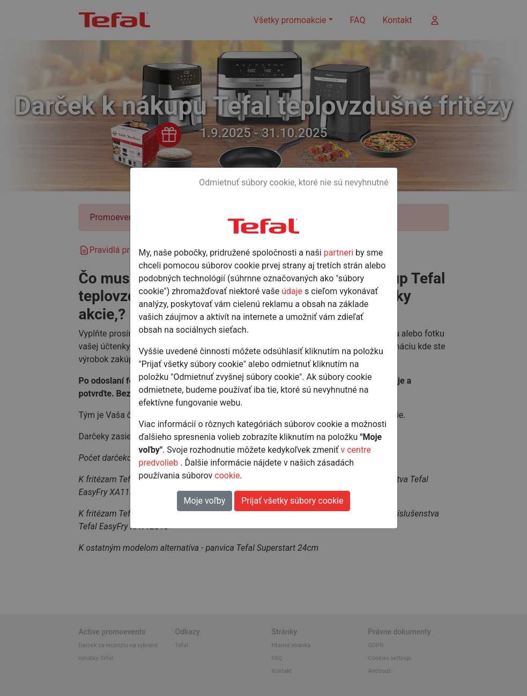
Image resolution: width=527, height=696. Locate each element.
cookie (227, 475)
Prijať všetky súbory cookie (292, 501)
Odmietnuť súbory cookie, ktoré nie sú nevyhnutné (293, 182)
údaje (291, 291)
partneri (338, 253)
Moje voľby (205, 501)
